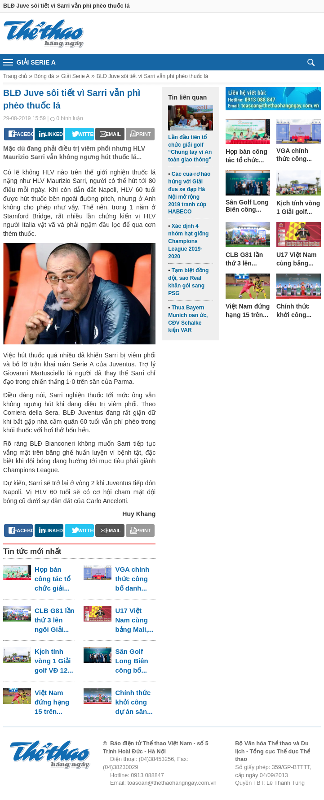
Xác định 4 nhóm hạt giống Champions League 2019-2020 (188, 241)
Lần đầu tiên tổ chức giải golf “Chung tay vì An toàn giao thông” (190, 148)
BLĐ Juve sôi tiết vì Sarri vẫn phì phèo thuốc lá (152, 76)
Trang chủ (15, 76)
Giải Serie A (75, 76)
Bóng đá (44, 76)
